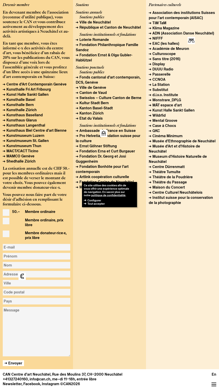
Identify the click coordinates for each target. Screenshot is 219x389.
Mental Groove (164, 120)
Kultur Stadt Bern (94, 102)
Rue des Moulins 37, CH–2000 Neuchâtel (87, 374)
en (214, 374)
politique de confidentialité (108, 195)
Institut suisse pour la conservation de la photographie (181, 200)
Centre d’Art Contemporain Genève (36, 84)
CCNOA (158, 79)
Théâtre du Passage (169, 182)
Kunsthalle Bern (20, 104)
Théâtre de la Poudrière (172, 177)
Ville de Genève (92, 87)
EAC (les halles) (165, 43)
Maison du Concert (168, 187)
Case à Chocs (164, 125)
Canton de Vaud (93, 92)
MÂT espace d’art (167, 105)
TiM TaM (159, 22)
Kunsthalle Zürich (21, 109)
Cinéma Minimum (167, 135)
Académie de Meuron (170, 48)
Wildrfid (159, 115)
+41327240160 (15, 379)
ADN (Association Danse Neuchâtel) (183, 33)
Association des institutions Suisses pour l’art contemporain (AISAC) (182, 15)
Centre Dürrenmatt (168, 166)
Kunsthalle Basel (20, 99)
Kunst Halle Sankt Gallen (27, 94)
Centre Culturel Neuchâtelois (177, 192)
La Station (161, 84)
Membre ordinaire (33, 211)
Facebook (31, 383)
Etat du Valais (91, 118)
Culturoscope (164, 53)
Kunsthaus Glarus (21, 120)
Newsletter (12, 383)
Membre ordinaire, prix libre (37, 222)
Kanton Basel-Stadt (96, 108)
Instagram (50, 383)
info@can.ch (40, 379)
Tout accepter (96, 204)
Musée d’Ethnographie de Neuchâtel (184, 141)
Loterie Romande (94, 39)
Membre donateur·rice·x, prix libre (39, 235)
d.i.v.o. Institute (165, 94)
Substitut (160, 89)
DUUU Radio (162, 69)
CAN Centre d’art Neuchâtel (26, 374)
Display (158, 64)
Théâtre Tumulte (166, 171)
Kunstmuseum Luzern (25, 135)
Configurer (94, 200)
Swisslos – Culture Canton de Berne (110, 97)
